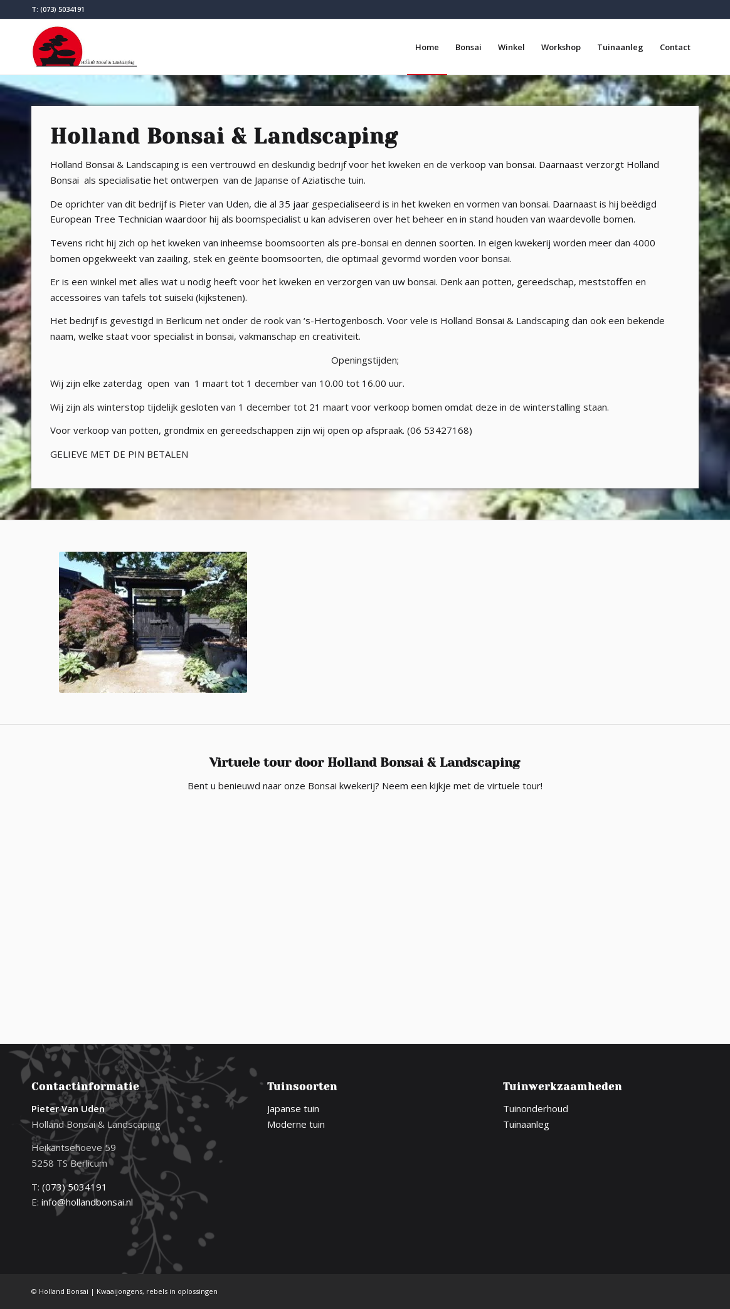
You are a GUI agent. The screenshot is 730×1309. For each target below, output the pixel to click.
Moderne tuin (296, 1124)
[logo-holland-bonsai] (85, 47)
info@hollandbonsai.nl (87, 1202)
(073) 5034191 (62, 9)
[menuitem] (427, 47)
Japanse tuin (293, 1108)
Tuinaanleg (526, 1124)
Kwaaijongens (119, 1291)
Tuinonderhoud (535, 1108)
